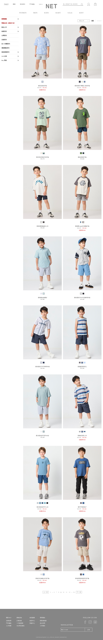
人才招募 (8, 625)
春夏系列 (4, 31)
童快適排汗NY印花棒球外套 (82, 297)
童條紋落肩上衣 (82, 435)
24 (74, 592)
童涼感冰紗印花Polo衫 (42, 435)
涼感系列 (4, 39)
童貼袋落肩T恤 (82, 157)
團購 (14, 4)
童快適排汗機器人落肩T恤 (82, 85)
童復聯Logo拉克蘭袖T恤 (82, 226)
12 (69, 592)
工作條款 (42, 625)
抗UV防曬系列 (6, 44)
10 (63, 592)
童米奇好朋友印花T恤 (42, 157)
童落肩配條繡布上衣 (42, 226)
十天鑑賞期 (20, 623)
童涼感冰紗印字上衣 (42, 507)
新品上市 (4, 27)
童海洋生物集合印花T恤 (42, 578)
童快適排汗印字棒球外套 (42, 366)
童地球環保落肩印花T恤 (82, 578)
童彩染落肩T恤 (42, 85)
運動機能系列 (5, 48)
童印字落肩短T (82, 507)
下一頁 (79, 592)
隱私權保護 (43, 620)
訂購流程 (19, 620)
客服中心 (32, 623)
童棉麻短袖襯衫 (42, 297)
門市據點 (32, 4)
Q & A (41, 4)
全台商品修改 (20, 625)
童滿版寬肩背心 (82, 366)
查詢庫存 (22, 4)
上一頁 (46, 592)
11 (66, 592)
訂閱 (88, 630)
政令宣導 (42, 623)
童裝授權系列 (5, 52)
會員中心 (32, 620)
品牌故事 (8, 620)
